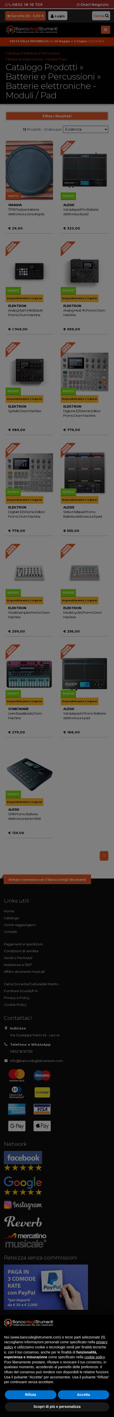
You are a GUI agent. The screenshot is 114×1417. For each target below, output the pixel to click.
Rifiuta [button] (30, 1395)
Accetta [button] (83, 1395)
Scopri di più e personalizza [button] (56, 1407)
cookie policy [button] (94, 1357)
